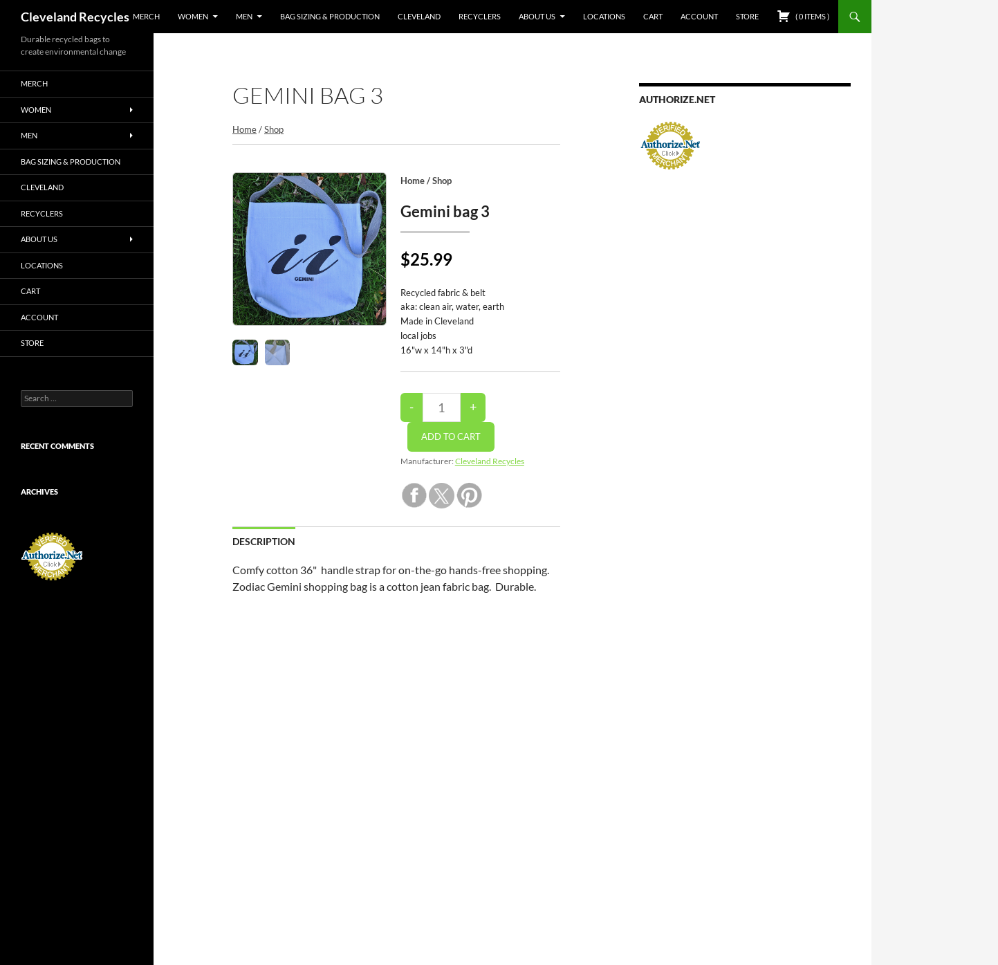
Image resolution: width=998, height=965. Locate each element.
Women (193, 16)
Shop (274, 129)
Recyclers (480, 16)
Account (699, 16)
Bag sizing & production (330, 16)
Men (244, 16)
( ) (803, 16)
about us (537, 16)
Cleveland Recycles (75, 16)
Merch (146, 16)
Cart (653, 16)
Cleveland (419, 16)
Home (244, 129)
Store (747, 16)
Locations (604, 16)
